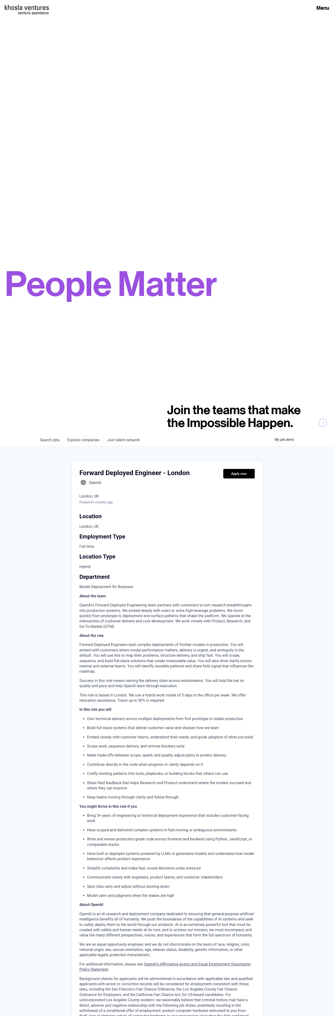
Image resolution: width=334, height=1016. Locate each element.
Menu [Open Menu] (322, 8)
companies (83, 440)
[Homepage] (27, 7)
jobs (50, 440)
